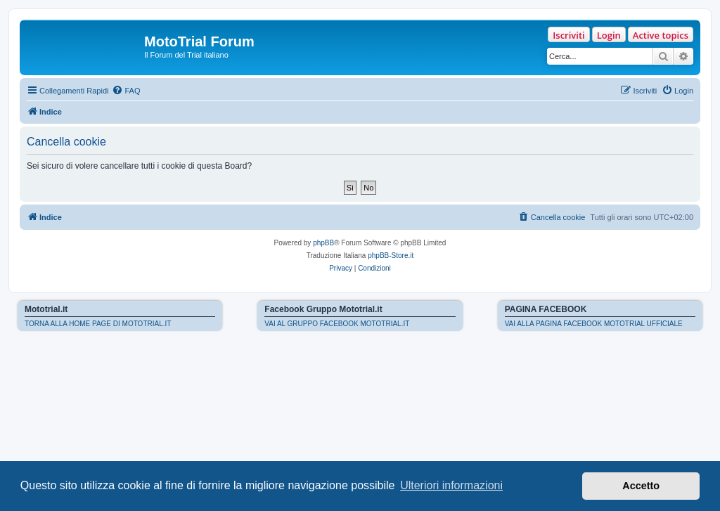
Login (609, 35)
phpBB (323, 243)
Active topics (660, 35)
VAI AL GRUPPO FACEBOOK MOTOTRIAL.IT (336, 324)
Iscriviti (568, 35)
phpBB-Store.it (390, 255)
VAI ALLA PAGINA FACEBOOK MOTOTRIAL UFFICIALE (594, 324)
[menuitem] (126, 90)
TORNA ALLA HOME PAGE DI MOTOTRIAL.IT (98, 324)
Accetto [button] (641, 485)
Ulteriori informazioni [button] (451, 485)
